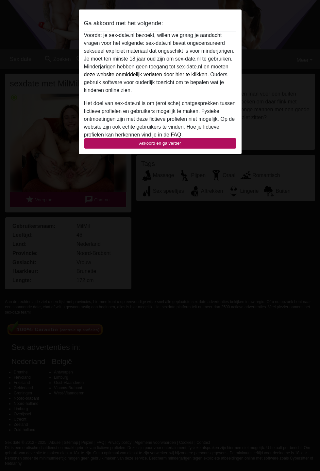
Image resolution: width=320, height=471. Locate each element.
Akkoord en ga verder (160, 143)
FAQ (176, 134)
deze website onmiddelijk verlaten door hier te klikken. (146, 74)
